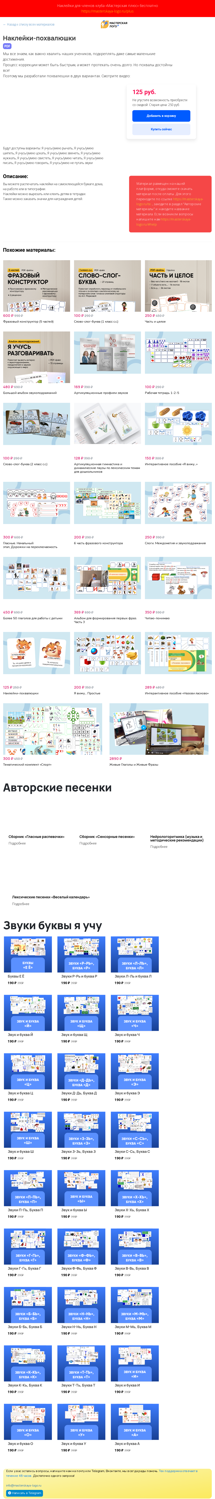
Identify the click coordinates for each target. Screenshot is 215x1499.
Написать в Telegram (24, 1493)
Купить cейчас (161, 129)
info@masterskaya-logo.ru (23, 1485)
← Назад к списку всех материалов (28, 24)
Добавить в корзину (161, 116)
